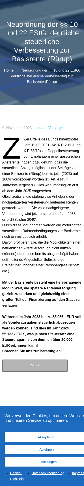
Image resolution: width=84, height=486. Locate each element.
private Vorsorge (50, 128)
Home (9, 70)
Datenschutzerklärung (48, 476)
